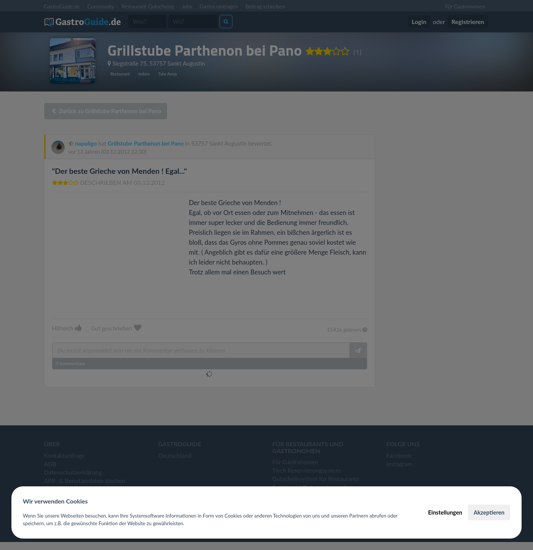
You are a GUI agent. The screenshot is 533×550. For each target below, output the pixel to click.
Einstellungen (445, 512)
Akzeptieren (489, 512)
